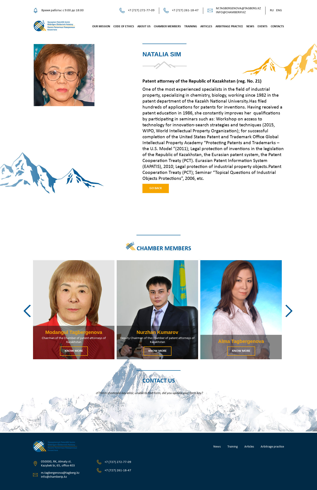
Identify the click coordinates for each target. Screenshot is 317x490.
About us (144, 26)
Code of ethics (123, 26)
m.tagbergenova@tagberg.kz (238, 8)
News (250, 26)
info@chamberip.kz (231, 12)
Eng (279, 10)
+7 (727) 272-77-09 (141, 10)
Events (262, 26)
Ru (272, 10)
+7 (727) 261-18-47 (185, 10)
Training (190, 26)
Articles (206, 26)
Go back (155, 188)
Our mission (101, 26)
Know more (74, 351)
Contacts (277, 26)
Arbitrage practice (229, 26)
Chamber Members (167, 26)
